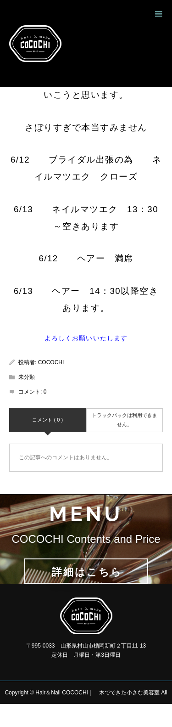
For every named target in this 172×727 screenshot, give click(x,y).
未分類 (26, 377)
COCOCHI (51, 362)
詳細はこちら (86, 572)
